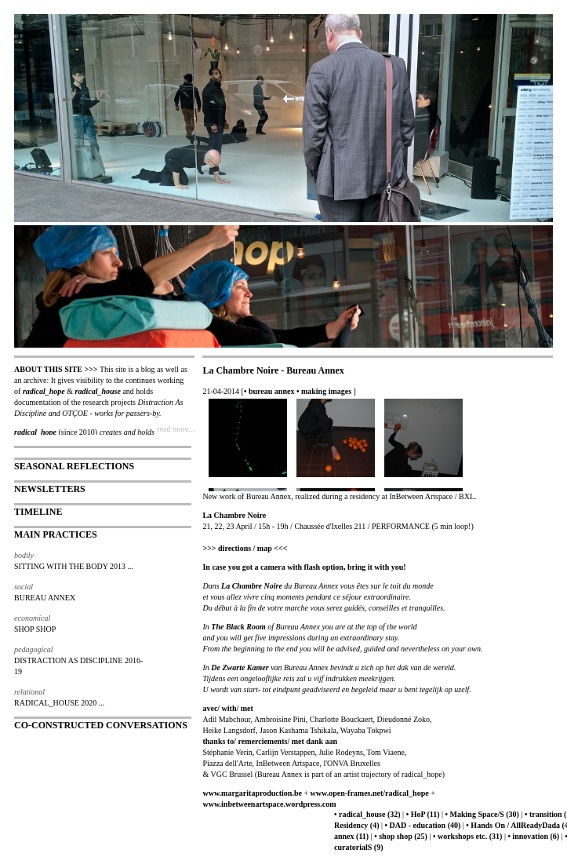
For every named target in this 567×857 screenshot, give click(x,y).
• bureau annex (269, 391)
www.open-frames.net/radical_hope (370, 793)
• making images (323, 391)
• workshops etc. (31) (468, 836)
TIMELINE (38, 511)
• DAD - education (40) (423, 825)
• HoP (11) (423, 814)
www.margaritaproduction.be (251, 793)
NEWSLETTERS (49, 488)
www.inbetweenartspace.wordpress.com (269, 804)
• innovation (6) (533, 836)
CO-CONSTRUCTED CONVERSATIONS (100, 725)
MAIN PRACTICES (55, 534)
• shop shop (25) (400, 836)
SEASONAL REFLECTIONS (74, 466)
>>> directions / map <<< (244, 548)
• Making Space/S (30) (482, 814)
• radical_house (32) (367, 814)
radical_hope (44, 391)
